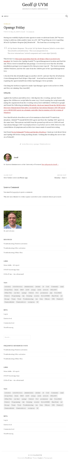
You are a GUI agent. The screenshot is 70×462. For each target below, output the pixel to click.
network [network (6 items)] (45, 290)
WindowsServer (45, 144)
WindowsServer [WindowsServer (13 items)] (21, 302)
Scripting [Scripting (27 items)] (29, 296)
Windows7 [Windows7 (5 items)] (60, 299)
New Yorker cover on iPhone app (16, 178)
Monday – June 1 (60, 178)
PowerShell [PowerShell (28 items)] (57, 293)
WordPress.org (8, 327)
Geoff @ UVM (35, 4)
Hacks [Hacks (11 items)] (16, 290)
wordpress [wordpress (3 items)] (31, 302)
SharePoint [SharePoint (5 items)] (55, 296)
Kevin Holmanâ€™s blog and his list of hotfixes (29, 132)
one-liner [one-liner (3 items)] (17, 293)
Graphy (40, 458)
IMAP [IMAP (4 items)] (22, 290)
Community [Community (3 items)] (54, 286)
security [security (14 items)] (36, 296)
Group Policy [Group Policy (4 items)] (8, 290)
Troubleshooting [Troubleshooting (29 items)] (28, 299)
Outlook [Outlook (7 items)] (31, 293)
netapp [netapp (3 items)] (33, 290)
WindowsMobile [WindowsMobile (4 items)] (9, 302)
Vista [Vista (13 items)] (41, 299)
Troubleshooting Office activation (14, 248)
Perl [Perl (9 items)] (37, 293)
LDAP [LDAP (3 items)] (27, 290)
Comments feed (9, 323)
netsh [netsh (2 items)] (39, 290)
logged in (15, 192)
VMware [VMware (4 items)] (47, 299)
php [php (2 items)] (51, 293)
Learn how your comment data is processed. (46, 197)
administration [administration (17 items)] (28, 286)
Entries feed (8, 318)
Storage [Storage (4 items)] (7, 299)
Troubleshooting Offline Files (13, 252)
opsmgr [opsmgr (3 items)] (24, 293)
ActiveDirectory (27, 144)
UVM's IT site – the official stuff (14, 274)
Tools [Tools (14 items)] (19, 299)
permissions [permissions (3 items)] (44, 293)
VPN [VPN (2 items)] (53, 299)
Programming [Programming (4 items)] (16, 296)
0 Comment (30, 32)
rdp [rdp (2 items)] (23, 296)
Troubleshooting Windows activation (15, 244)
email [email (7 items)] (61, 286)
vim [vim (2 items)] (36, 299)
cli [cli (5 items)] (43, 286)
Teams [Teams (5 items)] (13, 299)
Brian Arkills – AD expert (11, 265)
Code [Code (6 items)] (47, 286)
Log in (6, 314)
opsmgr (36, 144)
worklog (7, 24)
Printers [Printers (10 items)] (7, 296)
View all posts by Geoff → (50, 164)
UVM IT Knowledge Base (12, 270)
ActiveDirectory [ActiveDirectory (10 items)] (17, 286)
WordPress (28, 458)
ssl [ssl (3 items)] (61, 296)
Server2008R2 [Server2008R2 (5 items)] (45, 296)
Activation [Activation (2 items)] (8, 286)
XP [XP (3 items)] (37, 302)
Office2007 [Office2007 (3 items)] (53, 290)
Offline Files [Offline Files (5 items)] (8, 293)
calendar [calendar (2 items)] (37, 286)
